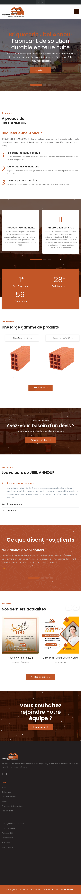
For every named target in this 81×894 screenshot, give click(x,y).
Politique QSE (7, 833)
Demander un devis (40, 440)
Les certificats (7, 837)
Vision (4, 801)
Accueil (4, 787)
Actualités (6, 842)
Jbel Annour (7, 792)
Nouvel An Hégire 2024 (20, 657)
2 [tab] (44, 85)
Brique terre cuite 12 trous (63, 338)
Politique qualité (8, 828)
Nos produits (41, 387)
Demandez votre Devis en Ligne (61, 657)
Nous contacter (8, 847)
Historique (40, 70)
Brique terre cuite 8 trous (23, 338)
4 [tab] (51, 578)
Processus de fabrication (12, 806)
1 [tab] (33, 578)
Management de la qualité (13, 823)
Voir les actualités (40, 677)
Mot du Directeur (9, 796)
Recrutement (40, 727)
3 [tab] (49, 85)
